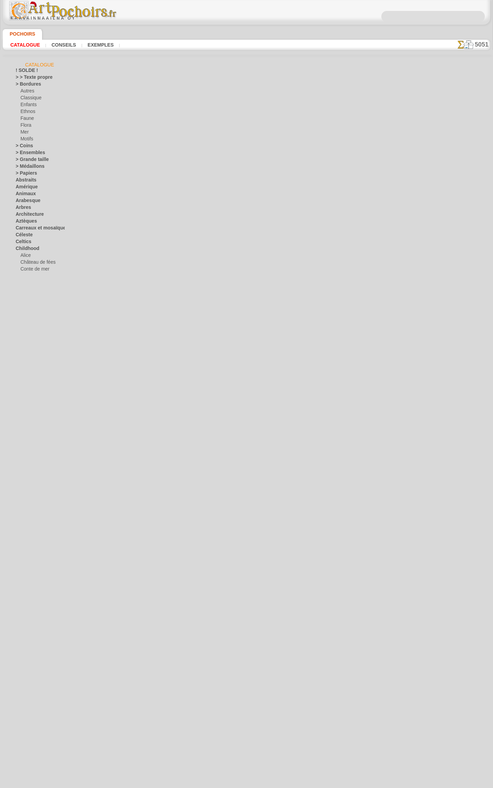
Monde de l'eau (30, 503)
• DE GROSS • (28, 702)
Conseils (58, 44)
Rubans (23, 585)
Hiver (21, 441)
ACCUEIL (178, 305)
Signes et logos (29, 599)
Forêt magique (34, 298)
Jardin (21, 462)
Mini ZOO (30, 325)
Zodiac (22, 695)
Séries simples (29, 592)
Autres (27, 92)
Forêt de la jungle (37, 291)
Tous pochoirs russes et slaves (246, 254)
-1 (225, 239)
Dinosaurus (27, 366)
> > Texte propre (30, 78)
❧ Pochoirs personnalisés (40, 763)
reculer (246, 239)
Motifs (27, 140)
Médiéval (24, 489)
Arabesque (26, 202)
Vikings (22, 681)
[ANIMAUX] (32, 708)
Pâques (27, 667)
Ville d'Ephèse (28, 688)
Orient (22, 530)
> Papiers (24, 174)
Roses (21, 578)
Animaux (24, 195)
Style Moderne (29, 626)
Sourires (23, 619)
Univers (23, 640)
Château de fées (36, 263)
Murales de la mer (33, 510)
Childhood (25, 250)
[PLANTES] (31, 750)
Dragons (24, 373)
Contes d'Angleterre (39, 277)
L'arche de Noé (34, 318)
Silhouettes (26, 606)
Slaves (22, 613)
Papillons (24, 544)
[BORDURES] (33, 722)
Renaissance (27, 571)
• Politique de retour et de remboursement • (246, 362)
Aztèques (24, 222)
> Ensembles (27, 154)
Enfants (28, 106)
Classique (30, 99)
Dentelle (23, 359)
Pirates (27, 345)
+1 (267, 239)
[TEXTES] (29, 756)
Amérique (25, 188)
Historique (26, 434)
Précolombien (28, 558)
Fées (20, 393)
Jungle (21, 469)
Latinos (23, 482)
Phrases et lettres (32, 551)
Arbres (22, 208)
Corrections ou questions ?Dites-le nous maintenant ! (246, 282)
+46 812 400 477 (263, 328)
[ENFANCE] (31, 729)
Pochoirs (20, 34)
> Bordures (26, 85)
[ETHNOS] (30, 736)
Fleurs (21, 407)
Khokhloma (26, 476)
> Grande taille (29, 161)
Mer (24, 133)
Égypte (22, 380)
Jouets (27, 311)
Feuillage (24, 400)
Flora (25, 126)
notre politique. (334, 782)
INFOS (200, 305)
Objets (22, 524)
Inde (20, 448)
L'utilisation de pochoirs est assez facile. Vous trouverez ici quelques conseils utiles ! (456, 309)
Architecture (27, 215)
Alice (25, 256)
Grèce (21, 428)
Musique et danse (32, 517)
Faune (26, 119)
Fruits (21, 414)
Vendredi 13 (26, 674)
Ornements (26, 537)
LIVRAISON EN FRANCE (265, 305)
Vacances (25, 647)
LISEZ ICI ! (171, 186)
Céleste (22, 236)
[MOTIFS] (30, 743)
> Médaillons (27, 167)
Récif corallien (29, 565)
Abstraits (25, 181)
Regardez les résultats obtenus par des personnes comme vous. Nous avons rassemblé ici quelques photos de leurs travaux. (456, 361)
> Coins (22, 147)
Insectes (23, 455)
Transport (25, 633)
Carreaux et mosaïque (36, 229)
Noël (25, 661)
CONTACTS (223, 305)
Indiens (27, 304)
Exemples (90, 44)
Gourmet (24, 421)
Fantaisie (24, 387)
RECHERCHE (310, 305)
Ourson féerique (36, 339)
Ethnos (27, 113)
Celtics (22, 243)
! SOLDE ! (25, 71)
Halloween (30, 654)
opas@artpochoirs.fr (246, 374)
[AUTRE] (29, 715)
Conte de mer (33, 270)
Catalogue (23, 44)
